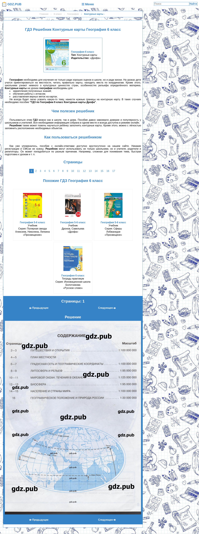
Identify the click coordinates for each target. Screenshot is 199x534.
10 (72, 171)
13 (90, 171)
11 (78, 171)
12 (84, 171)
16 (107, 171)
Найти (193, 3)
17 (113, 171)
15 (102, 171)
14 (96, 171)
